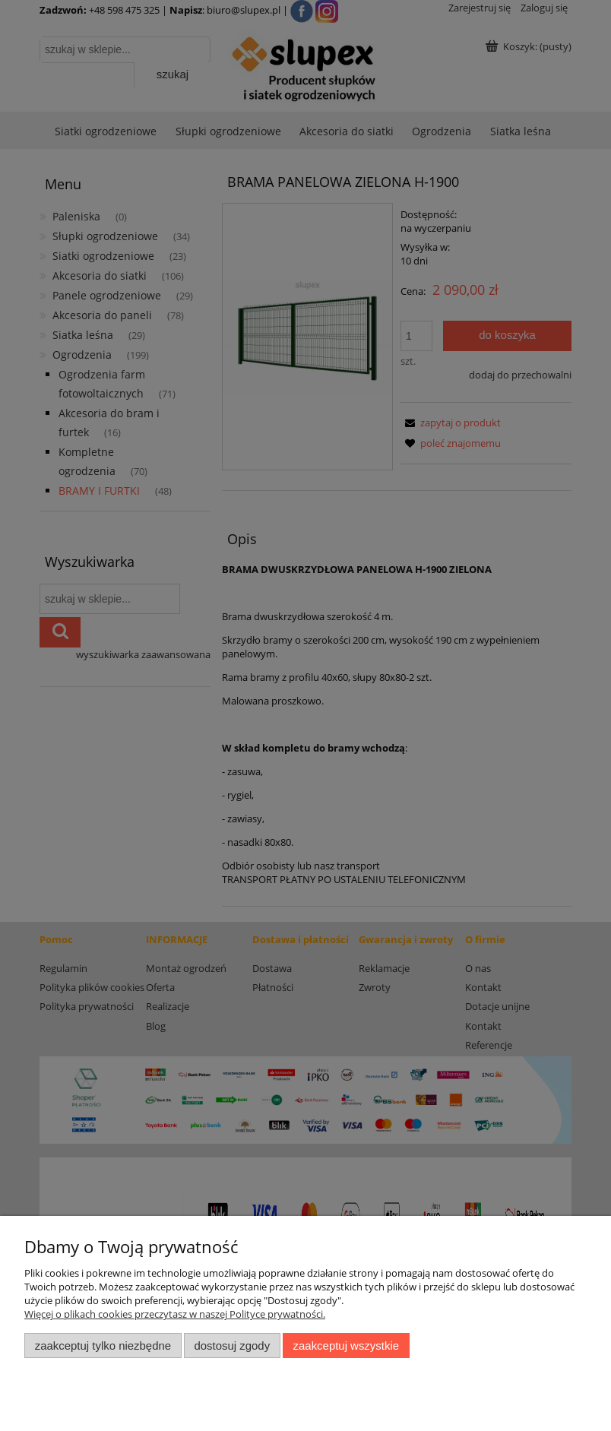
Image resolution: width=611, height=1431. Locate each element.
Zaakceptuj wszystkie (346, 1345)
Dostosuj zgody (232, 1345)
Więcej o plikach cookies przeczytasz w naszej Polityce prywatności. (174, 1314)
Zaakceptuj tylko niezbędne (103, 1345)
